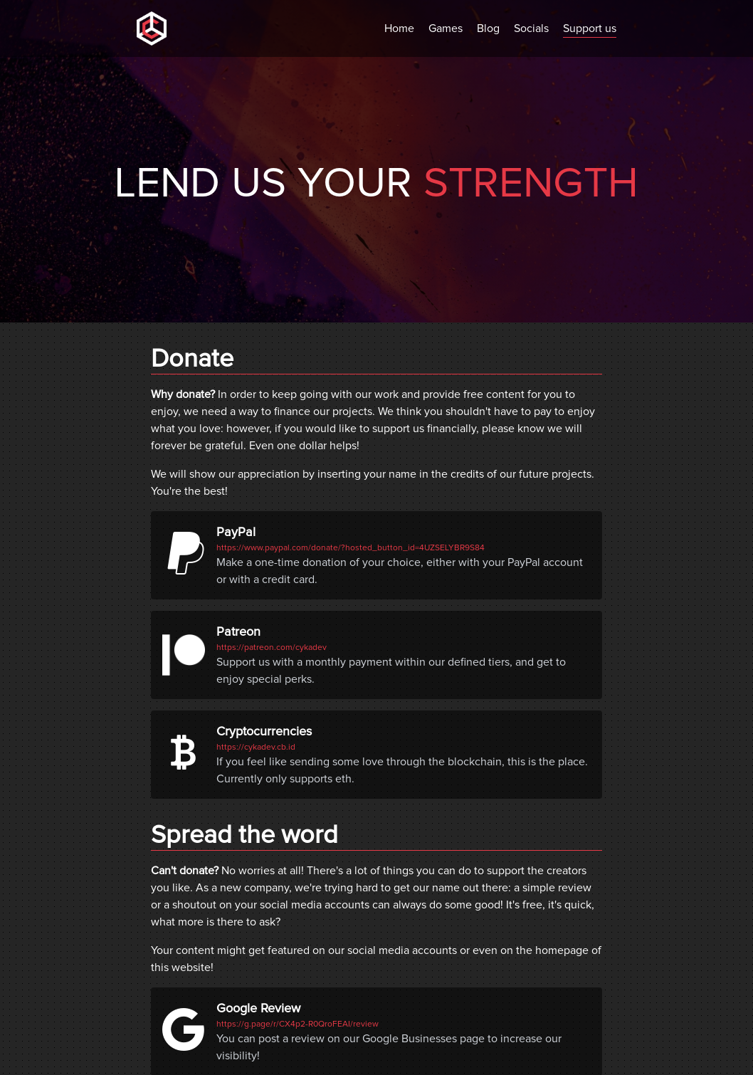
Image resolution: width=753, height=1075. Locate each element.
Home (399, 28)
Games (445, 28)
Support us (589, 28)
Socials (531, 28)
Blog (488, 28)
